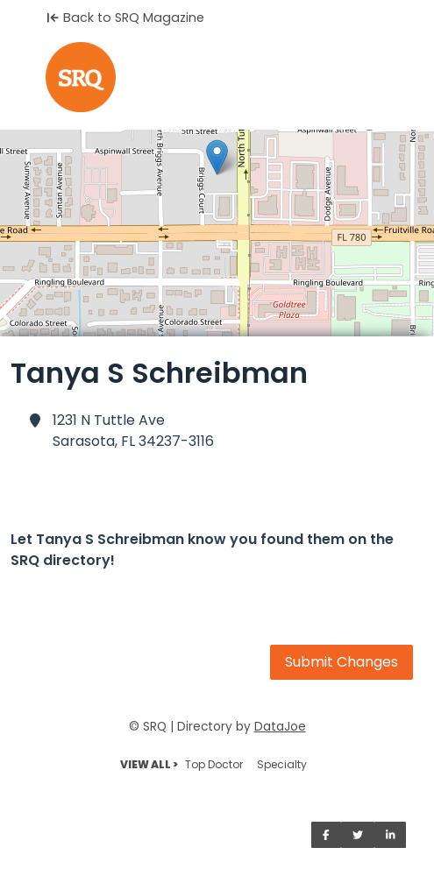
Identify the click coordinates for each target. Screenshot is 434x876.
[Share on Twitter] (357, 835)
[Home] (217, 77)
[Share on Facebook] (326, 835)
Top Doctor (214, 764)
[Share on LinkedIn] (390, 835)
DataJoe (280, 726)
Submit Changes (341, 662)
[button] (217, 157)
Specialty (282, 764)
